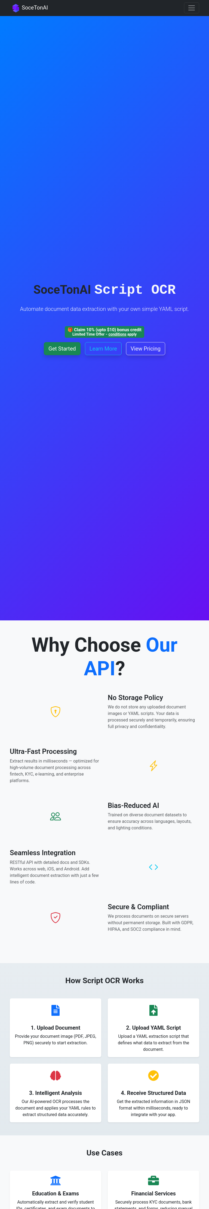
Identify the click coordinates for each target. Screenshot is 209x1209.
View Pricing (146, 348)
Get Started (62, 348)
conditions (117, 334)
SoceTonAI (29, 8)
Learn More (103, 348)
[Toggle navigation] (191, 7)
